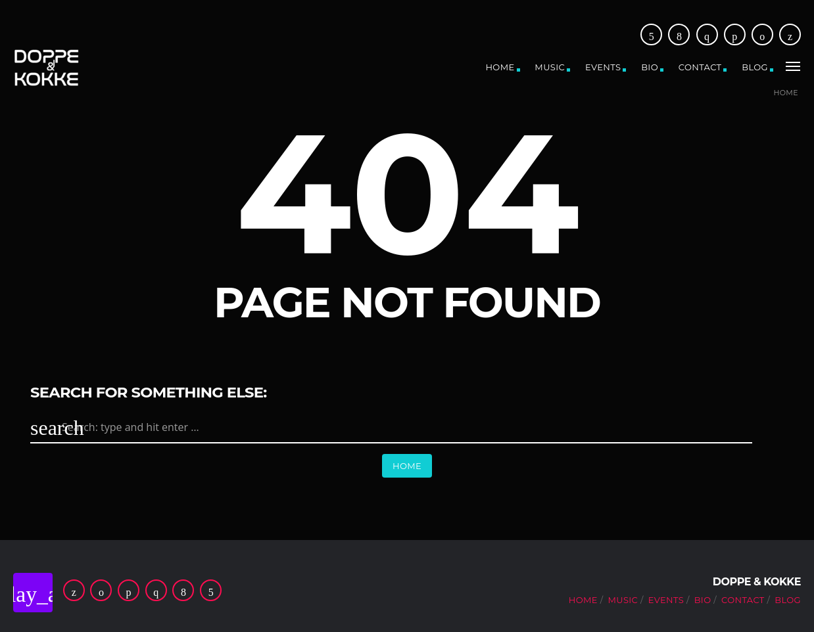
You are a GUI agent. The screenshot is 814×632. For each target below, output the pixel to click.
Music (550, 67)
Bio (649, 67)
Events (603, 67)
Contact (700, 67)
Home (499, 67)
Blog (755, 67)
